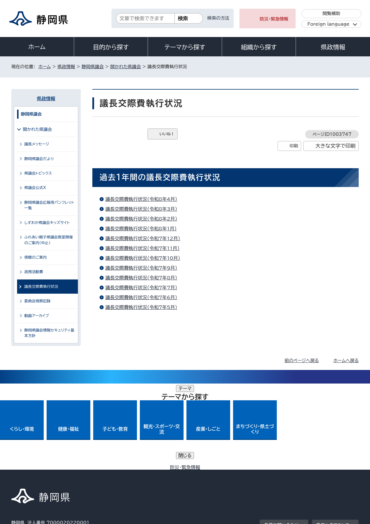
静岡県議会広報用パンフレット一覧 (49, 205)
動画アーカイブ (36, 316)
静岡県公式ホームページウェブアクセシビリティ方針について (204, 474)
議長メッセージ (36, 144)
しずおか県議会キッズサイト (47, 223)
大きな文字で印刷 (335, 145)
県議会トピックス (38, 173)
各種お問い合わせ (281, 439)
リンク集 (291, 474)
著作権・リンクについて (38, 474)
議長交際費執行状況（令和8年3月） (141, 209)
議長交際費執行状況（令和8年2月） (141, 218)
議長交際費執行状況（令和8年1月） (141, 228)
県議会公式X (35, 188)
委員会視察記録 (37, 301)
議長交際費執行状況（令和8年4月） (141, 199)
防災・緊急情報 (274, 19)
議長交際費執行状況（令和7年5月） (141, 307)
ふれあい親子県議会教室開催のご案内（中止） (48, 240)
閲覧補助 (331, 13)
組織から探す (259, 47)
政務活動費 (33, 272)
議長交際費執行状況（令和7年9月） (141, 268)
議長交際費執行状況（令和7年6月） (141, 297)
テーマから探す (184, 47)
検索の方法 (218, 18)
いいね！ (167, 134)
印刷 (294, 146)
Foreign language (328, 24)
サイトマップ (331, 474)
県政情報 (333, 47)
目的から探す (111, 47)
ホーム (37, 47)
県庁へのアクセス (332, 439)
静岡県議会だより (39, 159)
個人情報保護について (103, 474)
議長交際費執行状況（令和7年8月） (141, 277)
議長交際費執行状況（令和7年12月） (142, 238)
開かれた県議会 (125, 66)
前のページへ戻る (302, 360)
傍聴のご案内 (35, 257)
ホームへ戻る (346, 360)
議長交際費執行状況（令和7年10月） (142, 258)
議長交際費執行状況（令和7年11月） (142, 248)
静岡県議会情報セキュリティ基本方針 (49, 333)
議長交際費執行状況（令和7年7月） (141, 287)
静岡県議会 (93, 66)
